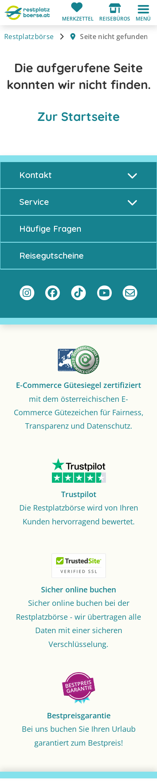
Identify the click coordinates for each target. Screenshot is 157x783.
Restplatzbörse (29, 36)
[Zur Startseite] (27, 12)
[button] (114, 12)
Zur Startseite (78, 116)
